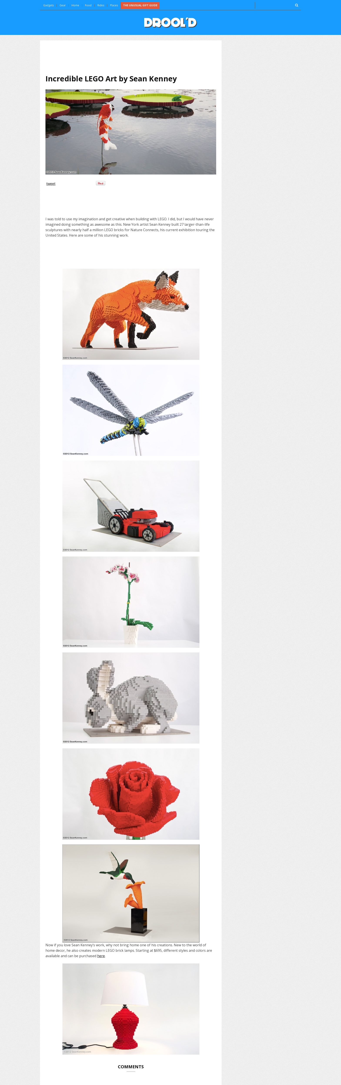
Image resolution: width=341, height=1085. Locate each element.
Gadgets (48, 5)
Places (114, 5)
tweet (50, 183)
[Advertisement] (131, 57)
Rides (100, 5)
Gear (63, 5)
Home (75, 5)
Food (88, 5)
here (101, 955)
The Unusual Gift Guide (140, 5)
